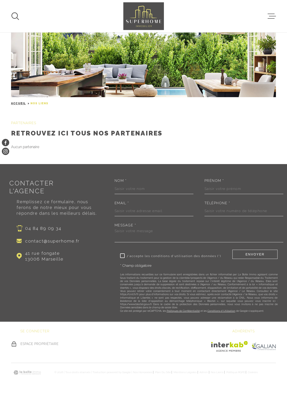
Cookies (253, 372)
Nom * (121, 181)
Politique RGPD (235, 372)
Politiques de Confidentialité (183, 310)
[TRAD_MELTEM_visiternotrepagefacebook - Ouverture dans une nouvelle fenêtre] (5, 142)
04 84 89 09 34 (43, 228)
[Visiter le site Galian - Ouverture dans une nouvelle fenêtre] (263, 346)
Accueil (18, 103)
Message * (125, 225)
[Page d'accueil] (143, 16)
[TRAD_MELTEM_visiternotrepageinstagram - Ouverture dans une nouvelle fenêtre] (5, 151)
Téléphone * (217, 203)
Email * (122, 203)
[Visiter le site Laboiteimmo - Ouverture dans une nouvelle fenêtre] (27, 372)
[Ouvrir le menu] (272, 16)
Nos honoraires (142, 372)
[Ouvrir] (15, 16)
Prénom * (214, 181)
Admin (203, 372)
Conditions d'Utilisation (221, 310)
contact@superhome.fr (52, 240)
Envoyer (255, 254)
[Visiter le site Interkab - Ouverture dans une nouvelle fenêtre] (229, 346)
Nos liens (217, 372)
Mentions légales (185, 372)
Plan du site (163, 372)
